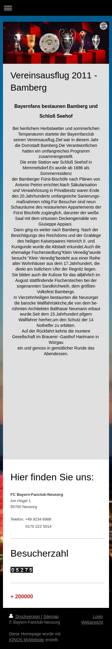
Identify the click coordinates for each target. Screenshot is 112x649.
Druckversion (25, 616)
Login (98, 616)
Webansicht (92, 622)
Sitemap (51, 616)
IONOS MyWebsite (26, 639)
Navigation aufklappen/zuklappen (56, 7)
